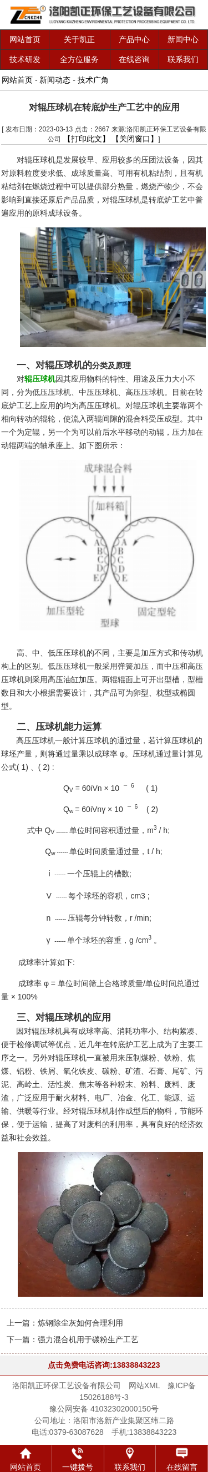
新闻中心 (183, 39)
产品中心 (134, 39)
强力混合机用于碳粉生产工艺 (88, 1339)
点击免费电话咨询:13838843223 (104, 1365)
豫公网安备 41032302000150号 (104, 1408)
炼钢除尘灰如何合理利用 (80, 1322)
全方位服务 (79, 59)
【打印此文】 (86, 138)
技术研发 (24, 59)
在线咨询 (134, 59)
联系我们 (183, 59)
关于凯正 (79, 39)
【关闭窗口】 (134, 138)
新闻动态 (54, 79)
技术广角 (93, 79)
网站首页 (24, 39)
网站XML (144, 1385)
